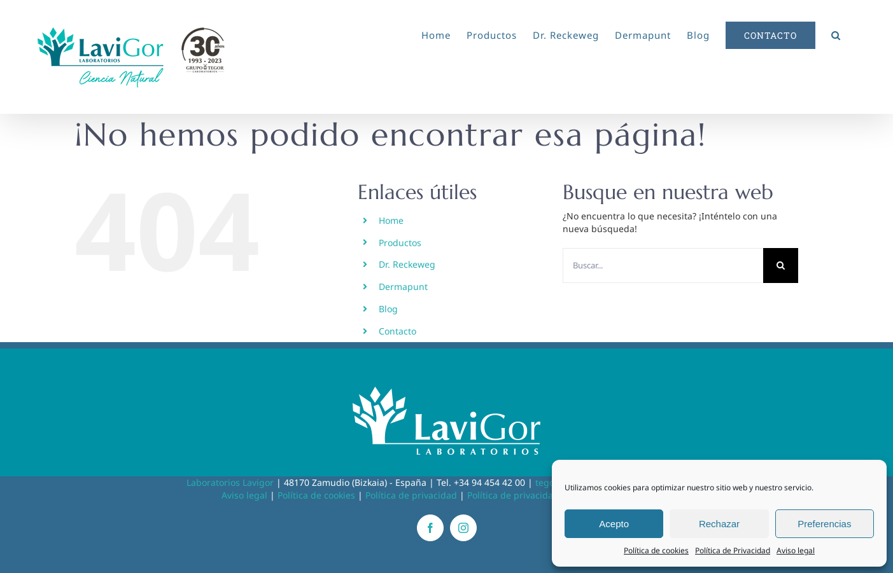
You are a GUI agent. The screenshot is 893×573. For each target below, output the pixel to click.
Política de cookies (656, 550)
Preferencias (824, 523)
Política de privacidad (411, 495)
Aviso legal (796, 550)
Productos (400, 243)
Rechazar (719, 523)
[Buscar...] (663, 265)
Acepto (614, 523)
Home (391, 220)
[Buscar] (780, 265)
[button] (836, 33)
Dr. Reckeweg (407, 264)
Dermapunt (403, 286)
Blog (388, 309)
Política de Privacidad (732, 550)
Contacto (397, 331)
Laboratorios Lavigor (230, 482)
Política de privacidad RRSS (525, 495)
